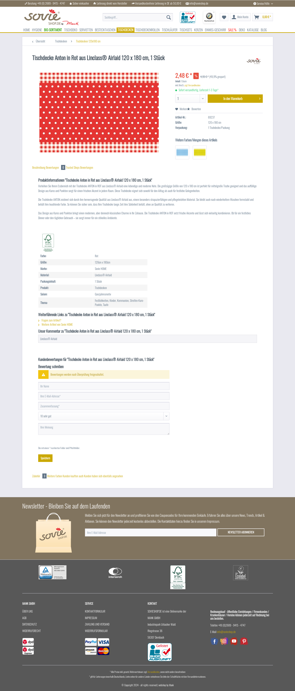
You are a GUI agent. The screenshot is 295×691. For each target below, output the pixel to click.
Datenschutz (29, 624)
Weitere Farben (54, 476)
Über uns (27, 611)
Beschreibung (38, 167)
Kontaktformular (95, 611)
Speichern (45, 458)
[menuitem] (138, 17)
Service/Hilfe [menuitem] (261, 3)
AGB (24, 618)
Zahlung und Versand (97, 624)
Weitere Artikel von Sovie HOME (55, 324)
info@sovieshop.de (199, 3)
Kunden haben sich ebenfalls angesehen (103, 476)
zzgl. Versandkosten (192, 85)
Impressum (91, 618)
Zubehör (39, 476)
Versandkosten (153, 671)
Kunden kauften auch (73, 476)
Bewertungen (56, 167)
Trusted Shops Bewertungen (79, 167)
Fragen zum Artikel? (49, 320)
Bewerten (194, 109)
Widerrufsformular (96, 631)
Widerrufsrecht (31, 631)
